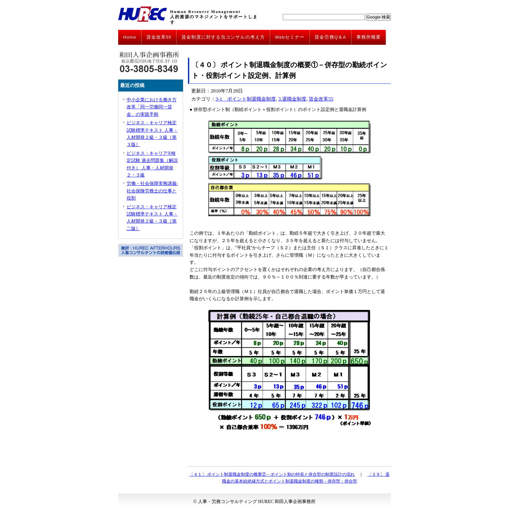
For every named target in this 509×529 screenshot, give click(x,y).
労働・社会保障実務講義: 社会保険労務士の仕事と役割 (152, 191)
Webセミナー (289, 37)
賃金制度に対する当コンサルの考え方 (223, 37)
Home (129, 37)
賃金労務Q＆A (330, 37)
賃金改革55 (159, 37)
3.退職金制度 (292, 99)
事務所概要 (368, 37)
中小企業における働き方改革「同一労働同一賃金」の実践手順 (152, 107)
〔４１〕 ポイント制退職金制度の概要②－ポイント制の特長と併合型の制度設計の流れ (272, 474)
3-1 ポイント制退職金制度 (246, 99)
